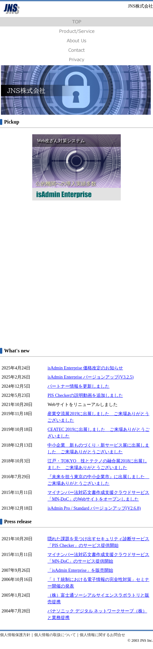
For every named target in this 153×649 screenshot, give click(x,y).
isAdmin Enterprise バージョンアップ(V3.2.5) (90, 377)
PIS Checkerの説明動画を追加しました (85, 395)
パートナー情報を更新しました (78, 386)
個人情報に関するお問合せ (102, 635)
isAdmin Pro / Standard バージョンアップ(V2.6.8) (94, 508)
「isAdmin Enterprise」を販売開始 (80, 570)
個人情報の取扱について (55, 635)
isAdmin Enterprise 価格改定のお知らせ (85, 368)
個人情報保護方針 (15, 635)
